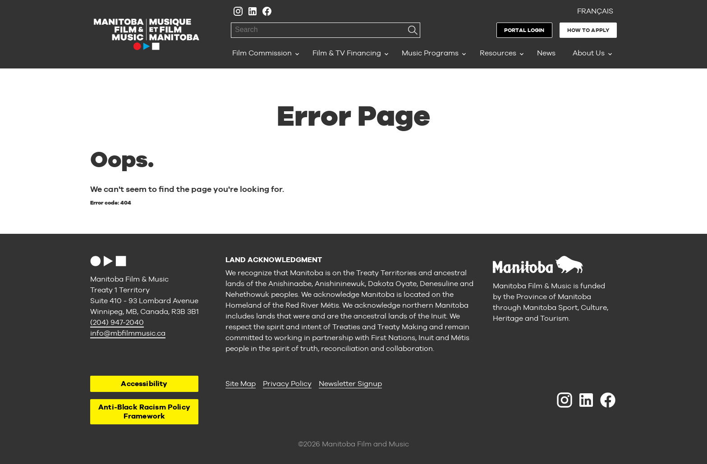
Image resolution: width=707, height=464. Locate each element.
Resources (498, 53)
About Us (589, 53)
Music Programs (430, 53)
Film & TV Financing (346, 53)
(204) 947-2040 (117, 322)
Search (412, 30)
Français (595, 11)
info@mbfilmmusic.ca (127, 333)
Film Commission (262, 53)
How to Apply (588, 30)
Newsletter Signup (350, 383)
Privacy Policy (287, 383)
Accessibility (144, 383)
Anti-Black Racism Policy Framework (144, 411)
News (546, 53)
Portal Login (524, 30)
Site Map (240, 383)
